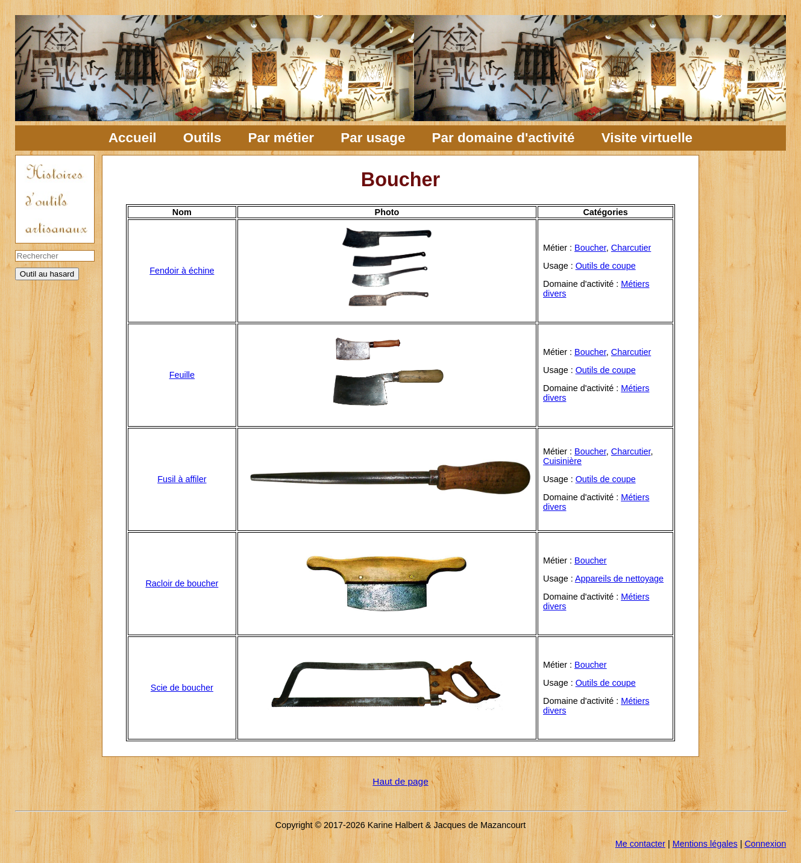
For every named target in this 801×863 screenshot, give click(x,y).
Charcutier (631, 248)
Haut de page (400, 781)
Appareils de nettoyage (619, 578)
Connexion (765, 844)
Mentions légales (705, 844)
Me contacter (640, 844)
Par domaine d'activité (503, 137)
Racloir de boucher (181, 583)
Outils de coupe (606, 266)
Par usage (373, 137)
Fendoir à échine (181, 270)
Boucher (590, 248)
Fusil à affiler (181, 479)
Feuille (182, 375)
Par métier (281, 137)
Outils (202, 137)
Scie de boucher (182, 687)
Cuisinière (562, 461)
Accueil (132, 137)
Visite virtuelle (647, 137)
